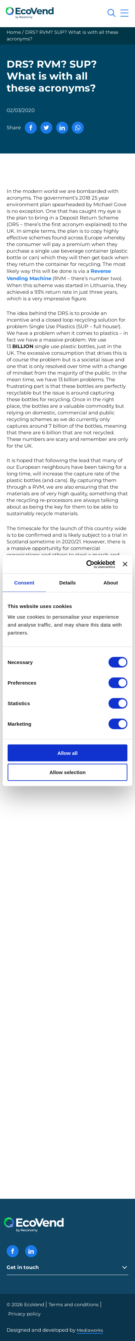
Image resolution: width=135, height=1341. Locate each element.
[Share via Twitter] (46, 128)
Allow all (68, 753)
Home (14, 32)
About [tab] (111, 582)
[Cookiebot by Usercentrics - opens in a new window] (87, 564)
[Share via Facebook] (31, 128)
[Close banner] (125, 564)
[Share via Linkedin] (62, 128)
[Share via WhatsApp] (78, 128)
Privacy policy (24, 1314)
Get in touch (23, 1267)
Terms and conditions (74, 1305)
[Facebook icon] (13, 1251)
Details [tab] (67, 582)
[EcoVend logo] (32, 13)
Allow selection (67, 772)
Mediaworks (90, 1330)
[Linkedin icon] (31, 1251)
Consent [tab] (24, 582)
